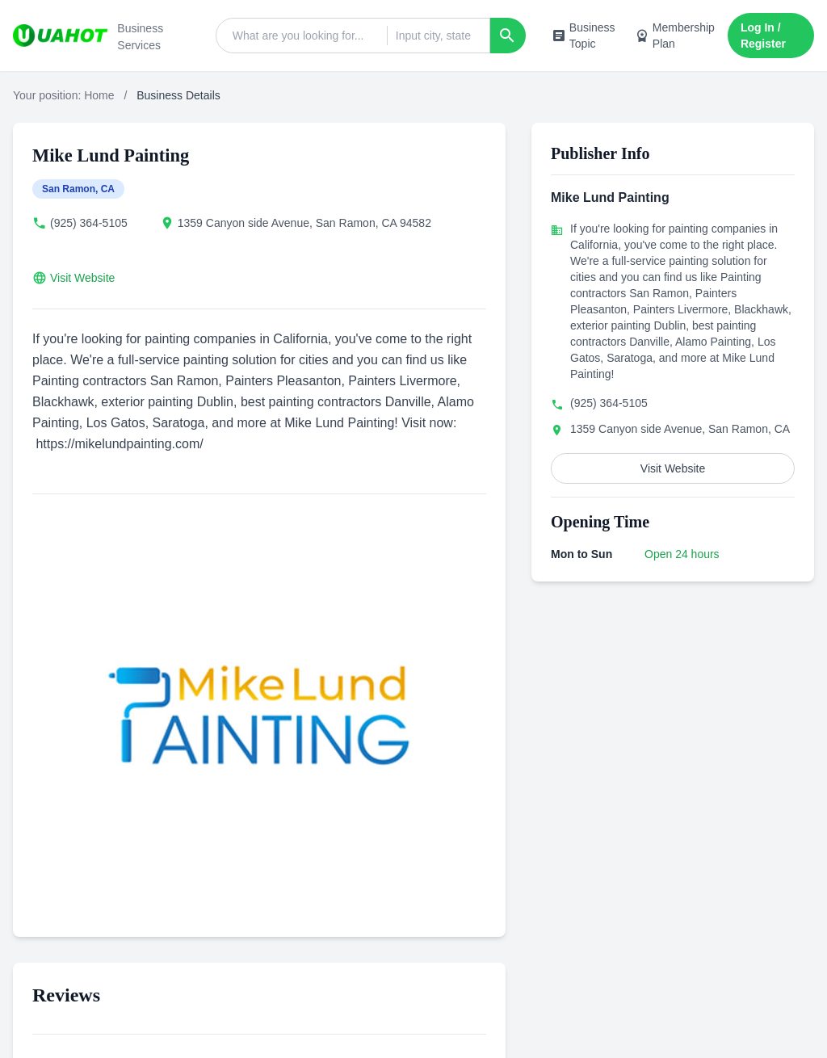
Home (99, 95)
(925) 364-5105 (89, 222)
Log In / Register (763, 35)
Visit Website (82, 277)
